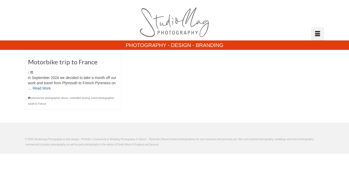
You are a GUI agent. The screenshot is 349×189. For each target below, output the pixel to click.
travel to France (37, 129)
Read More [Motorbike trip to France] (42, 114)
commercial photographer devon (49, 124)
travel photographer (102, 124)
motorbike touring (79, 124)
